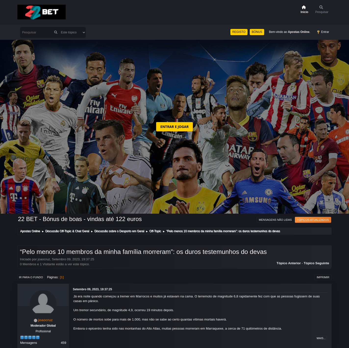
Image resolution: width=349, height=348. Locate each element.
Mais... (321, 338)
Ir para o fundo (31, 277)
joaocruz (45, 320)
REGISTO (239, 32)
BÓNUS (257, 32)
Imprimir (323, 277)
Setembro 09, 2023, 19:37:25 (92, 289)
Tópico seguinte (316, 263)
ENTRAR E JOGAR (174, 126)
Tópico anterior (289, 263)
